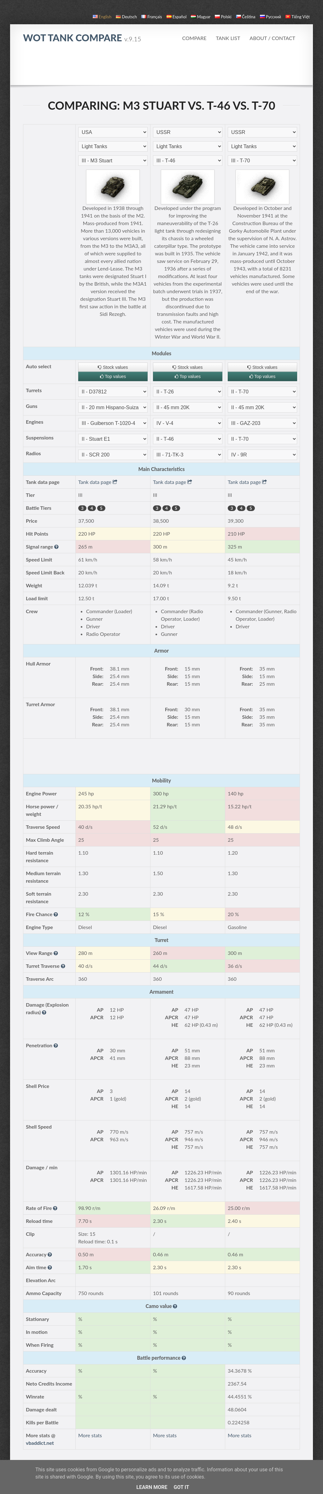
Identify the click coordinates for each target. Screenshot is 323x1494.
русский (270, 16)
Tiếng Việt (297, 16)
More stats (90, 1435)
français (151, 16)
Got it (181, 1487)
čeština (245, 16)
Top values (113, 376)
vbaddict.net (40, 1443)
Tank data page (97, 482)
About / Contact (272, 38)
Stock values (113, 367)
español (176, 16)
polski (223, 16)
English (102, 16)
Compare (194, 38)
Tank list (228, 38)
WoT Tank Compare (82, 37)
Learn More (151, 1487)
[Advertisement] (161, 67)
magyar (200, 16)
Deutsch (126, 16)
